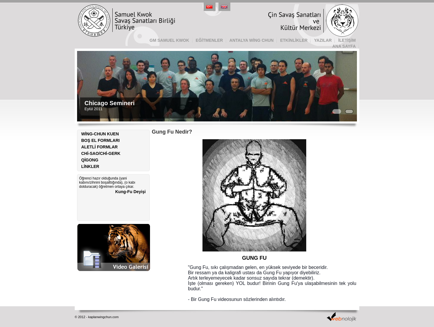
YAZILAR (322, 40)
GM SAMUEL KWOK (169, 40)
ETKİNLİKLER (294, 40)
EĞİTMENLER (209, 40)
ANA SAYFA (344, 46)
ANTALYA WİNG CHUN (251, 40)
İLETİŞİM (347, 40)
